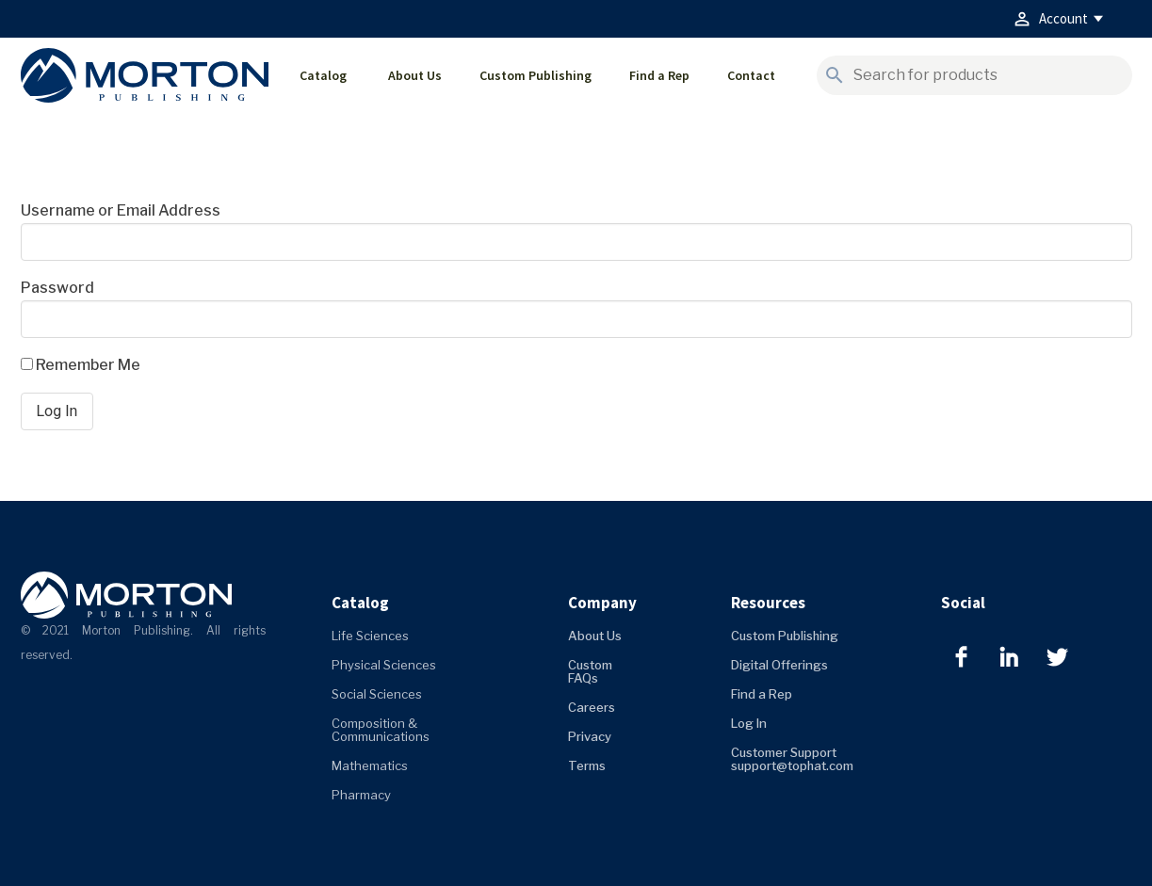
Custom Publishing (535, 75)
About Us (415, 75)
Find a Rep (659, 75)
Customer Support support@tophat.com (792, 759)
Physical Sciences (384, 664)
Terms (587, 765)
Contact (751, 75)
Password (57, 288)
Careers (591, 707)
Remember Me (80, 365)
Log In (749, 723)
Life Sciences (370, 635)
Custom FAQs (590, 671)
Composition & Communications (381, 730)
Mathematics (370, 765)
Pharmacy (361, 794)
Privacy (589, 736)
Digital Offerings (779, 664)
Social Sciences (377, 693)
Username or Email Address (120, 210)
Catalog (323, 75)
